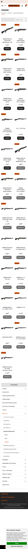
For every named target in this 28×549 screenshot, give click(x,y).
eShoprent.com (21, 507)
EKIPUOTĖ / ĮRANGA (7, 474)
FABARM (7, 442)
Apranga (4, 388)
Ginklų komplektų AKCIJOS (8, 395)
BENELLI (6, 435)
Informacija (4, 494)
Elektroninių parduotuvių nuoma (10, 507)
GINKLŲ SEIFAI (5, 484)
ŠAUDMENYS (5, 459)
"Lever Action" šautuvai (8, 417)
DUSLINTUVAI (5, 392)
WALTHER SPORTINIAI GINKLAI (9, 402)
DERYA (6, 438)
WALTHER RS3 (6, 456)
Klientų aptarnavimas (7, 497)
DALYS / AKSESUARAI (7, 470)
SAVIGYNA (4, 481)
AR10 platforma (6, 424)
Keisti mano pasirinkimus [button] (17, 546)
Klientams (4, 500)
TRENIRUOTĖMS (6, 477)
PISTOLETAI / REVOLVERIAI (8, 406)
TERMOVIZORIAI (6, 399)
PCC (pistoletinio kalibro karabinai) (11, 452)
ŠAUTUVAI (4, 413)
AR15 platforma (6, 427)
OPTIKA (4, 467)
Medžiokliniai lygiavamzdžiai (9, 449)
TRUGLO (4, 410)
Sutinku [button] (17, 543)
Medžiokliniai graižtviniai (8, 445)
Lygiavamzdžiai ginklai (9, 431)
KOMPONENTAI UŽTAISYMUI (9, 463)
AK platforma (6, 420)
